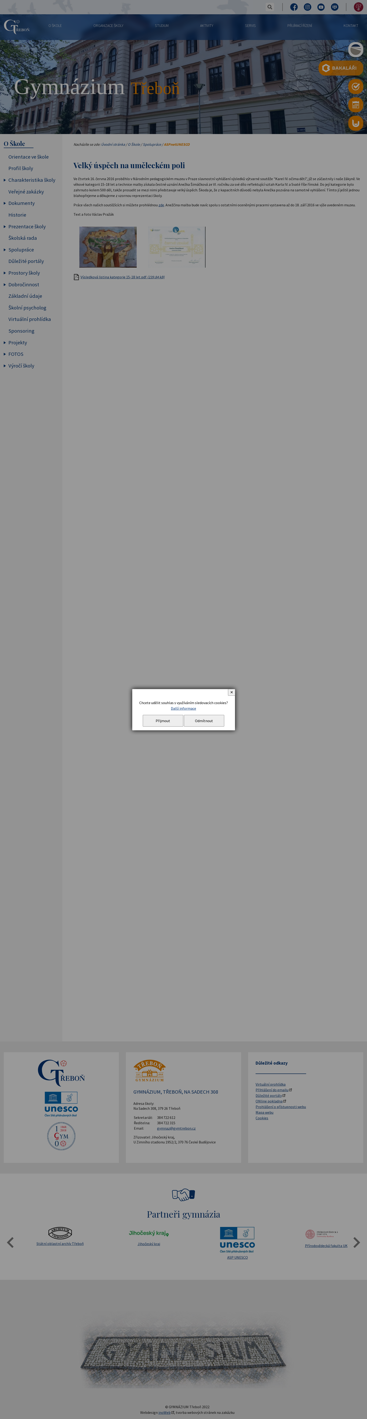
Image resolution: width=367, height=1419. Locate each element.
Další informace (183, 708)
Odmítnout (204, 720)
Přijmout (163, 720)
